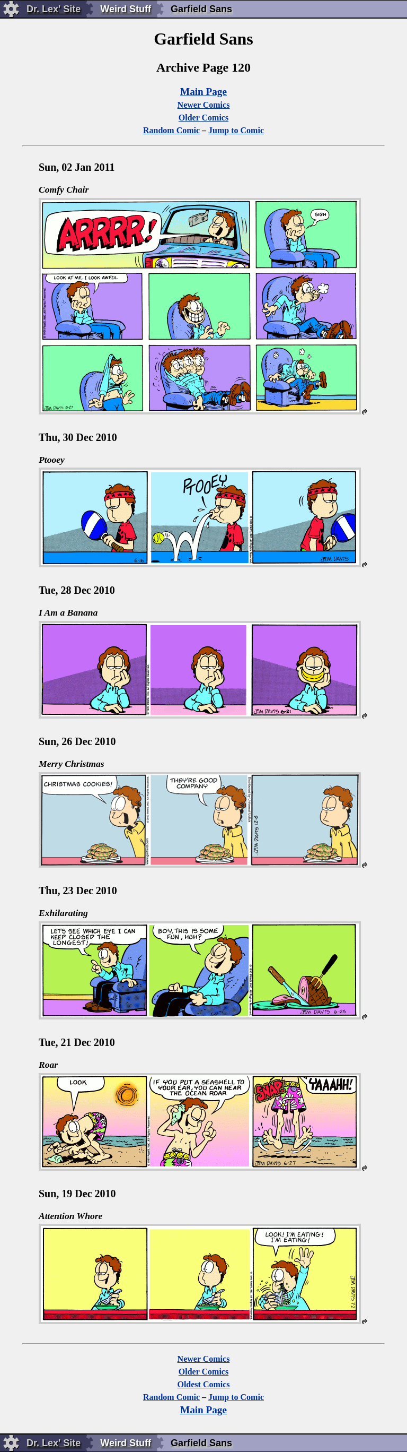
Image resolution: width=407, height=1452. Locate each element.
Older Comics (203, 117)
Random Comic (171, 130)
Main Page (203, 91)
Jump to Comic (236, 130)
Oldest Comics (203, 1384)
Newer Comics (204, 104)
